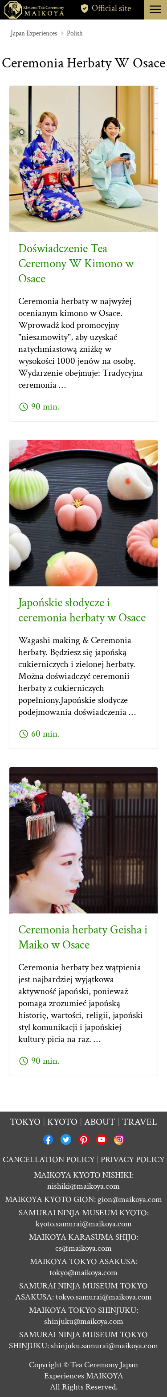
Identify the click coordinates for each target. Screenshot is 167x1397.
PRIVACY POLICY (133, 1159)
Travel (139, 1122)
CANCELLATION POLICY (49, 1159)
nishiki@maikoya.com (83, 1186)
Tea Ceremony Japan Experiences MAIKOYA (91, 1370)
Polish (75, 33)
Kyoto (62, 1122)
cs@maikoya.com (83, 1248)
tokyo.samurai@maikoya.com (104, 1297)
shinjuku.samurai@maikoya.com (104, 1345)
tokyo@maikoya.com (83, 1272)
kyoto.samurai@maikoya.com (84, 1223)
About (99, 1122)
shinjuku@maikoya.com (83, 1321)
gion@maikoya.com (130, 1199)
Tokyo (25, 1122)
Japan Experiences (34, 33)
